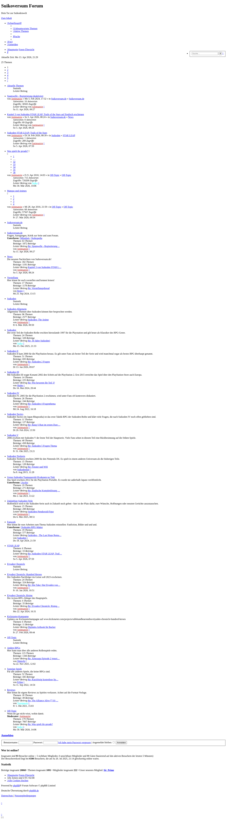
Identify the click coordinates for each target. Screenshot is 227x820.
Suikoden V (12, 435)
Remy (20, 291)
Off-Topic (54, 175)
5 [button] (7, 78)
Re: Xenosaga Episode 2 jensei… (44, 658)
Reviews (11, 690)
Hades (20, 385)
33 (14, 164)
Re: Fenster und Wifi (38, 467)
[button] (7, 80)
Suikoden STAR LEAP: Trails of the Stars (27, 133)
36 (14, 172)
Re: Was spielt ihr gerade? (40, 724)
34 (14, 167)
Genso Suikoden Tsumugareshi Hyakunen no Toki (31, 477)
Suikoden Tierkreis (16, 456)
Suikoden (55, 135)
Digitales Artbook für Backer (41, 627)
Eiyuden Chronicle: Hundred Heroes (24, 574)
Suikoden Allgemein (17, 309)
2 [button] (7, 70)
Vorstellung (12, 277)
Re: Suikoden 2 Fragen (39, 361)
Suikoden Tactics (15, 414)
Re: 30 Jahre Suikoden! (39, 340)
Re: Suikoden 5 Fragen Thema (42, 446)
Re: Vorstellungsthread (39, 288)
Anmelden (7, 735)
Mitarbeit (24, 238)
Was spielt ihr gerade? (17, 151)
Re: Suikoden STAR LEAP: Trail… (45, 553)
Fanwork (11, 522)
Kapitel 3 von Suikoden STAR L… (44, 267)
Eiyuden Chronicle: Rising (19, 595)
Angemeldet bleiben (103, 742)
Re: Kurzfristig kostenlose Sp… (43, 679)
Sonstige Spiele (14, 669)
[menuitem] (25, 28)
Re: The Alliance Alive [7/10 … (43, 700)
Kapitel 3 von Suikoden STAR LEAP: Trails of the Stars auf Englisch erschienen (45, 114)
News (70, 117)
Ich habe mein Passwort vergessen (74, 742)
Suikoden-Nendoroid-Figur (41, 511)
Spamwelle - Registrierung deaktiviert (25, 96)
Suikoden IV (13, 393)
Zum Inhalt (6, 18)
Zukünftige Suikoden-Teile (20, 501)
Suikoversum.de (59, 98)
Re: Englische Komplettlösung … (44, 490)
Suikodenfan (23, 469)
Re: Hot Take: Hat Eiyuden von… (44, 585)
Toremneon (22, 703)
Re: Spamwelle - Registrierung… (44, 246)
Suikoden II (12, 351)
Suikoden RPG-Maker (32, 527)
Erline (20, 682)
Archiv (24, 482)
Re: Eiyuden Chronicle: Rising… (43, 606)
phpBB (16, 785)
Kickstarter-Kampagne (18, 616)
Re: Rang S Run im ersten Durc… (44, 425)
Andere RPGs (13, 648)
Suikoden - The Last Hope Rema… (44, 535)
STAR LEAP (69, 135)
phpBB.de (34, 790)
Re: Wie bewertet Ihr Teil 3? (41, 382)
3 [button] (7, 72)
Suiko (35, 183)
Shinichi (21, 661)
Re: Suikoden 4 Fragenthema (41, 404)
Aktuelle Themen (15, 85)
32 (14, 162)
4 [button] (7, 75)
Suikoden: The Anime (38, 319)
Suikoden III (13, 372)
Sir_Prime (109, 770)
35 (14, 170)
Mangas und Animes (17, 191)
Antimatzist (16, 98)
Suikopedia (36, 238)
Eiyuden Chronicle (16, 564)
